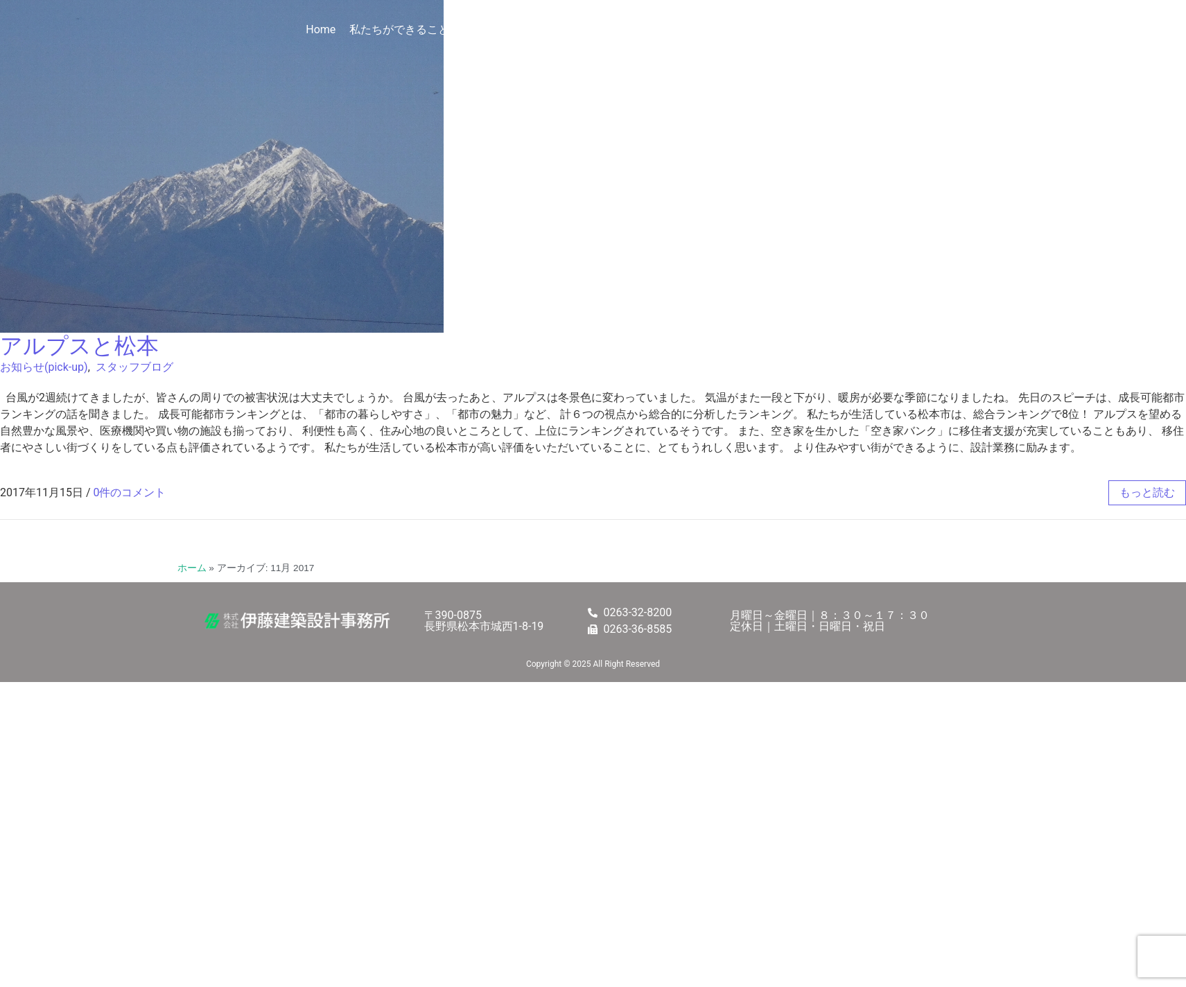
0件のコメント (129, 492)
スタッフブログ (134, 367)
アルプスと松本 (79, 346)
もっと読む (1147, 492)
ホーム (192, 568)
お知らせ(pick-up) (44, 367)
